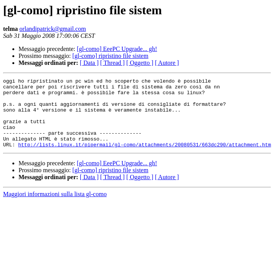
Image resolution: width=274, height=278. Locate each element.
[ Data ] (89, 62)
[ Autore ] (167, 62)
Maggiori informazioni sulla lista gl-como (55, 208)
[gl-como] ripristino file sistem (111, 56)
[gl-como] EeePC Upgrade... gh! (117, 49)
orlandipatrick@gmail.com (52, 28)
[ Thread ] (112, 62)
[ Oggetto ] (139, 62)
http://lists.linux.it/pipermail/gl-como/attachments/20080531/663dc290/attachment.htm (144, 158)
